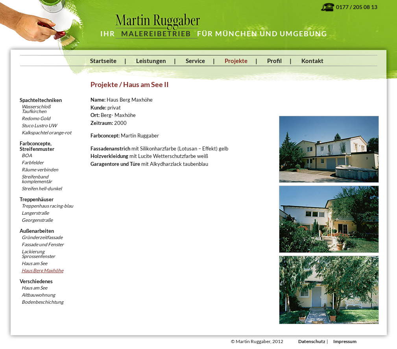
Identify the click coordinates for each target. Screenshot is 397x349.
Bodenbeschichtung (42, 302)
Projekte (236, 60)
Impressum (344, 341)
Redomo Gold (36, 118)
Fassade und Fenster (43, 244)
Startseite (103, 60)
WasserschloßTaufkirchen (36, 109)
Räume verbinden (40, 170)
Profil (274, 60)
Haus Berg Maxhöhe (42, 270)
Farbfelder (33, 162)
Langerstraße (35, 213)
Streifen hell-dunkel (42, 188)
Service (195, 60)
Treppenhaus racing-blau (47, 206)
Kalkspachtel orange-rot (46, 133)
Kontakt (312, 60)
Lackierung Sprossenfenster (38, 254)
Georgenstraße (37, 220)
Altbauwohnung (38, 295)
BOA (27, 155)
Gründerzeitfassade (42, 237)
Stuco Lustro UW (39, 125)
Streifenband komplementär (37, 179)
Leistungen (151, 60)
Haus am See (34, 263)
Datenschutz (311, 341)
